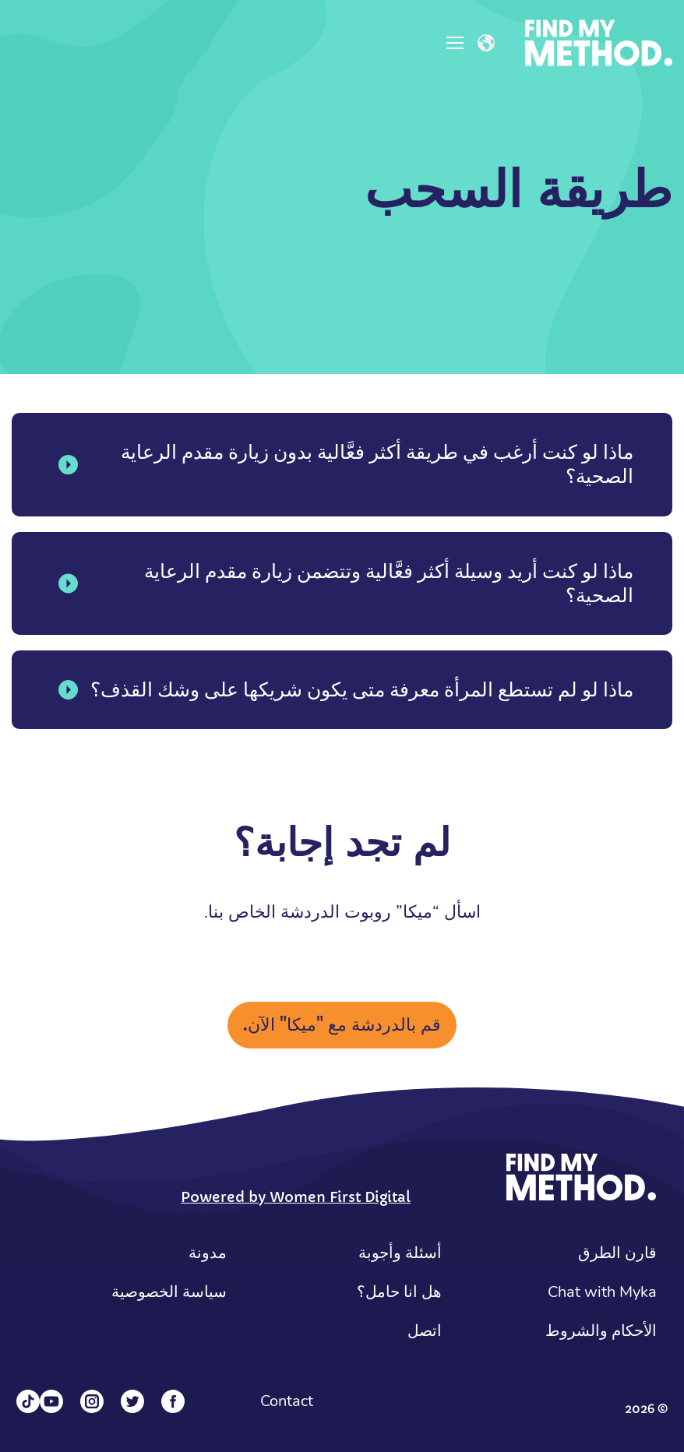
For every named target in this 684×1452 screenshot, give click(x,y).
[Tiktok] (28, 1401)
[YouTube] (51, 1401)
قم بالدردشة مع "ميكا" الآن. (342, 1024)
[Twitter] (132, 1401)
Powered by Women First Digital (296, 1197)
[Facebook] (173, 1401)
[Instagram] (92, 1401)
